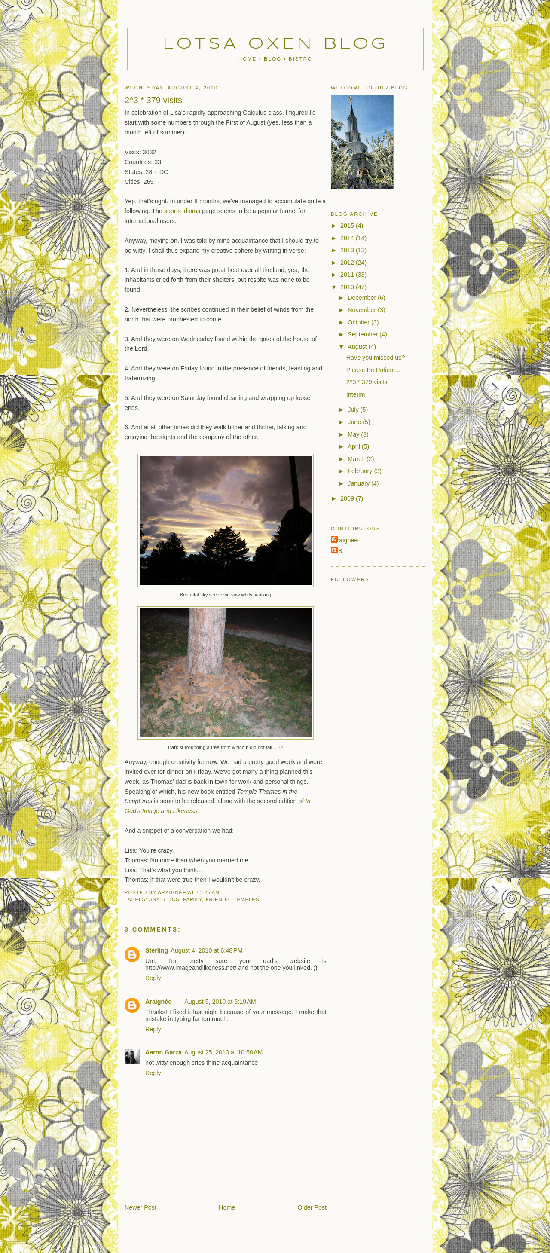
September (363, 334)
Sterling (156, 950)
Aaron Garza (163, 1052)
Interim (355, 394)
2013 (348, 250)
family (192, 899)
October (359, 322)
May (354, 434)
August (358, 346)
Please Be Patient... (373, 370)
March (357, 458)
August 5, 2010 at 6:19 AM (220, 1001)
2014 (348, 238)
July (354, 409)
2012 (348, 262)
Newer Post (140, 1207)
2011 (348, 274)
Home (247, 58)
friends (218, 899)
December (363, 297)
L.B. (338, 550)
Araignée (158, 1001)
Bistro (300, 58)
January (359, 483)
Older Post (312, 1207)
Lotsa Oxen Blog (275, 44)
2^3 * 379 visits (367, 382)
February (361, 471)
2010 (348, 287)
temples (247, 899)
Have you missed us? (375, 357)
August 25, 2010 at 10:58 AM (223, 1052)
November (363, 309)
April (355, 446)
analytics (164, 899)
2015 (348, 225)
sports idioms (182, 211)
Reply (153, 978)
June (355, 422)
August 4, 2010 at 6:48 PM (206, 950)
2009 (348, 498)
